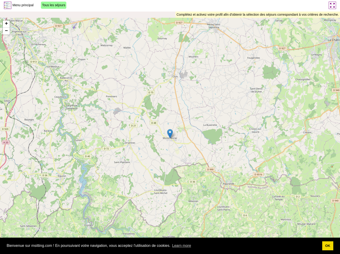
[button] (170, 133)
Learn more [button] (181, 246)
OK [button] (327, 246)
